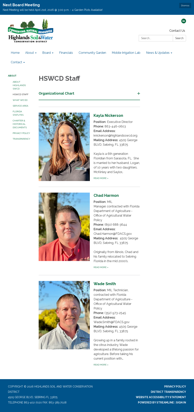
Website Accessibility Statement (161, 397)
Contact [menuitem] (16, 62)
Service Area (20, 105)
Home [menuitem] (15, 53)
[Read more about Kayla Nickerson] (89, 147)
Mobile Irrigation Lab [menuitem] (126, 53)
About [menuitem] (29, 53)
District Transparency (168, 391)
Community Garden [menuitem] (92, 53)
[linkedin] (183, 22)
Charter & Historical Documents (20, 124)
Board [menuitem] (46, 53)
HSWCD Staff (20, 94)
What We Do (20, 100)
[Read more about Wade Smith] (89, 323)
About (12, 75)
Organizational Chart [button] (57, 93)
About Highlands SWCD (19, 85)
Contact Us (177, 30)
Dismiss (185, 5)
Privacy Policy (21, 133)
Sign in (181, 402)
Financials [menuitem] (66, 53)
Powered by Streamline (156, 402)
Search (179, 38)
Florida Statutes (18, 113)
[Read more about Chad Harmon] (89, 231)
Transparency (21, 139)
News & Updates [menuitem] (158, 53)
